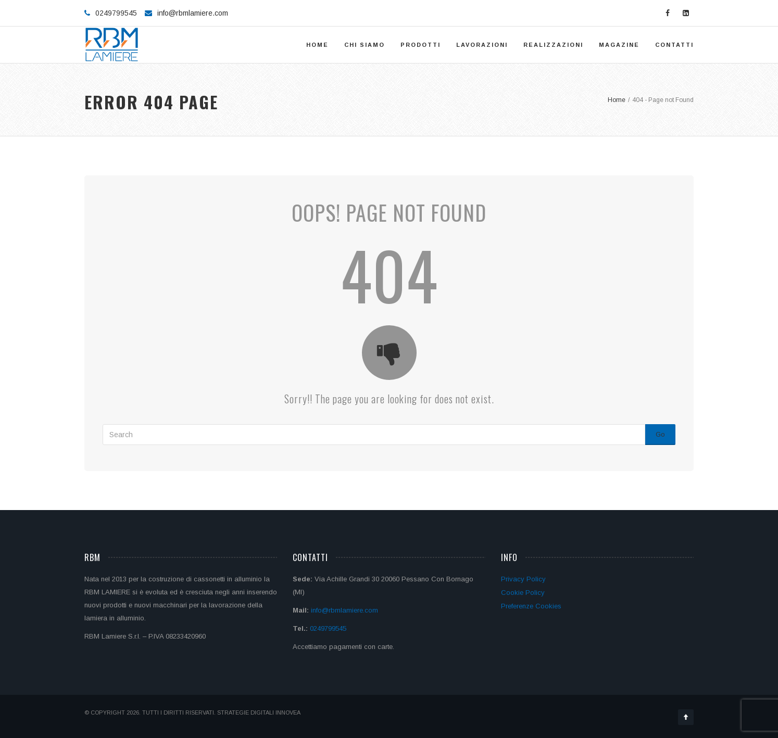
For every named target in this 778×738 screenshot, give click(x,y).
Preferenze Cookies (531, 606)
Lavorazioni (482, 45)
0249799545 (328, 628)
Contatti (674, 45)
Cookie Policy (523, 592)
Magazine (619, 45)
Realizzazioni (553, 45)
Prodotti (420, 45)
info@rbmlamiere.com (192, 13)
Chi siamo (364, 45)
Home (317, 45)
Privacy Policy (523, 579)
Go (660, 434)
